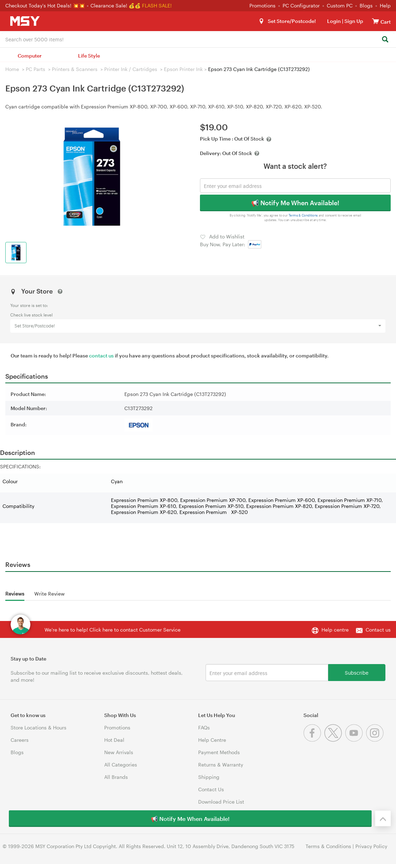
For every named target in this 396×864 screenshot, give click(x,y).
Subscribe (356, 672)
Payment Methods (219, 752)
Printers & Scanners (74, 69)
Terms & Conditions (303, 215)
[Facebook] (313, 740)
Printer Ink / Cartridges (130, 69)
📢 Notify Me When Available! (295, 203)
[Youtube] (355, 740)
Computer (30, 56)
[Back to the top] (383, 818)
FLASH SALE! (157, 5)
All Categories (120, 765)
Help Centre (212, 740)
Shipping (208, 777)
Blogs (366, 5)
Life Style (89, 56)
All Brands (116, 777)
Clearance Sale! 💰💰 (115, 5)
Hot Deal (114, 740)
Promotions (262, 5)
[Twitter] (334, 740)
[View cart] (375, 21)
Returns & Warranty (220, 765)
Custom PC (340, 5)
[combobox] (198, 39)
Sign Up (353, 21)
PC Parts (35, 69)
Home (12, 69)
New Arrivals (118, 752)
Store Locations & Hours (38, 727)
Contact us (378, 630)
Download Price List (221, 802)
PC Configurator (301, 5)
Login (334, 21)
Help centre (335, 630)
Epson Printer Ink (183, 69)
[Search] (384, 40)
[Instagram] (375, 740)
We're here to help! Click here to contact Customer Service (113, 630)
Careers (20, 740)
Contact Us (211, 789)
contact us (101, 356)
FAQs (204, 727)
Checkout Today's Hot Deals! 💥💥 (45, 5)
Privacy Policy (371, 846)
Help (385, 5)
